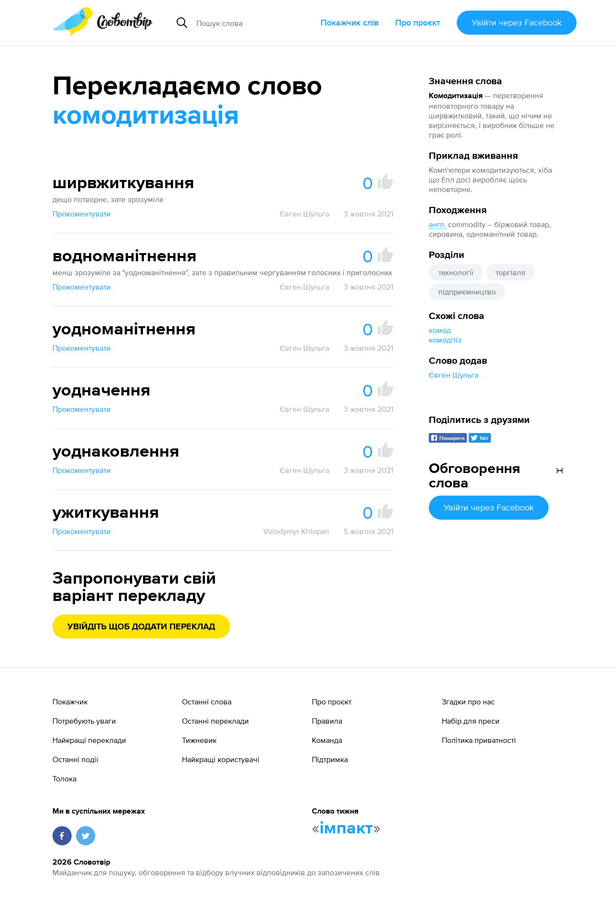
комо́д (440, 330)
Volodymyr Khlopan (296, 531)
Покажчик (70, 701)
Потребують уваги (84, 720)
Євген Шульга (453, 374)
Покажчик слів (350, 22)
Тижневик (199, 740)
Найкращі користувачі (220, 759)
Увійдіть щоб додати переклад (141, 627)
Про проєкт (417, 22)
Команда (327, 740)
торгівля (511, 272)
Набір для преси (471, 720)
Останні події (75, 759)
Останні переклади (215, 720)
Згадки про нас (468, 701)
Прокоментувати (81, 213)
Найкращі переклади (89, 740)
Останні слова (206, 701)
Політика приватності (479, 740)
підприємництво (467, 291)
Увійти (517, 22)
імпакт (346, 828)
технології (456, 272)
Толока (64, 778)
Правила (327, 720)
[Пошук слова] (254, 23)
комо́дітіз (445, 339)
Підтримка (330, 759)
